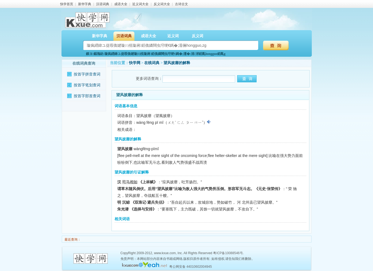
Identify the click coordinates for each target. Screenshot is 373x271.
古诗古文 (181, 4)
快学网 (134, 63)
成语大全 (120, 4)
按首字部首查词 (87, 96)
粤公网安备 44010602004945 (190, 267)
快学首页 (66, 4)
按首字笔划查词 (87, 85)
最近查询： (72, 239)
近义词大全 (140, 4)
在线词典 (151, 63)
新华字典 (84, 4)
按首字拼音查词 (87, 74)
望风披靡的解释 (177, 63)
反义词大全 (162, 4)
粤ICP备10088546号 (228, 253)
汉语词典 (102, 4)
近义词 (173, 36)
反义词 (197, 36)
